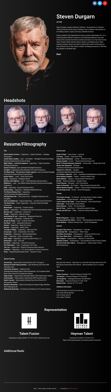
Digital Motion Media (72, 388)
